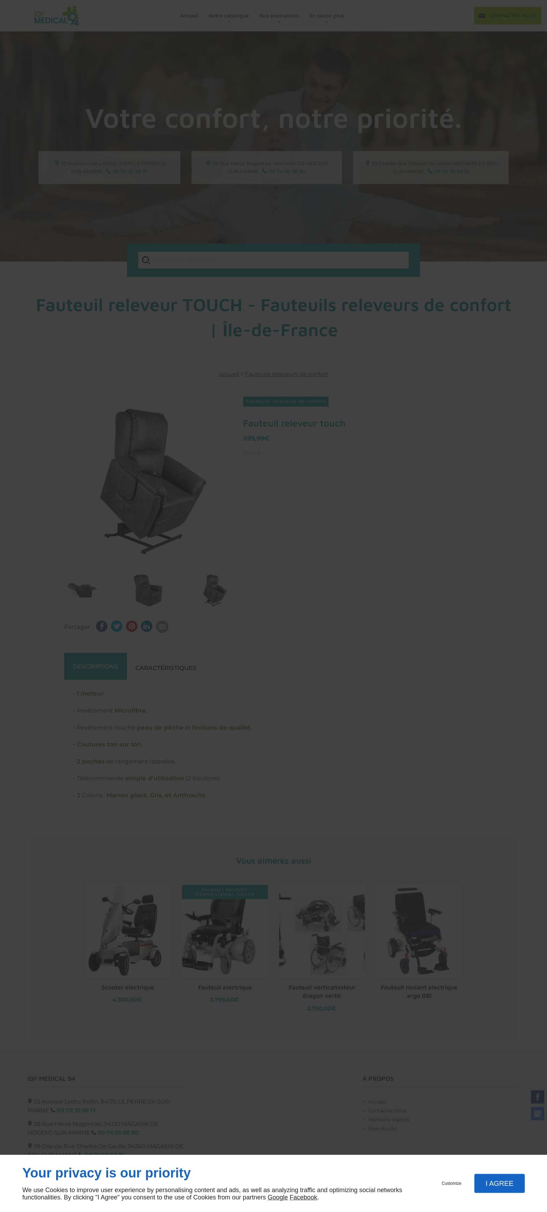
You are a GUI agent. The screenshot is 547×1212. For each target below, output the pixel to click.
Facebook (303, 1197)
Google (278, 1197)
